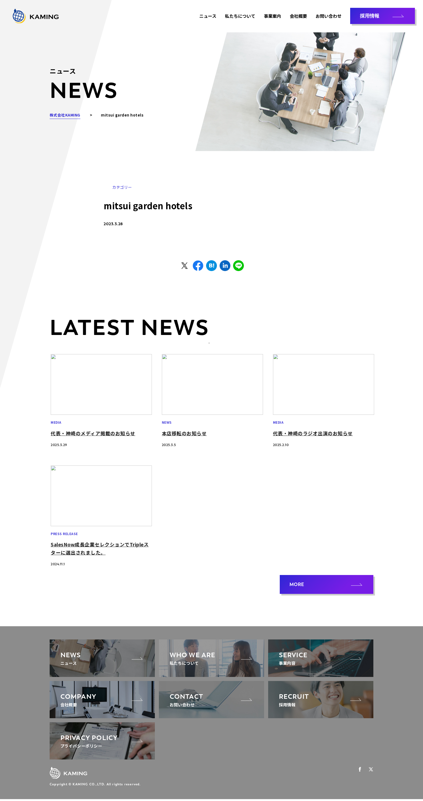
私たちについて (240, 16)
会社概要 (298, 16)
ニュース (207, 16)
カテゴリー (122, 187)
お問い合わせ (329, 16)
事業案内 (272, 16)
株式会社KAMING (65, 115)
